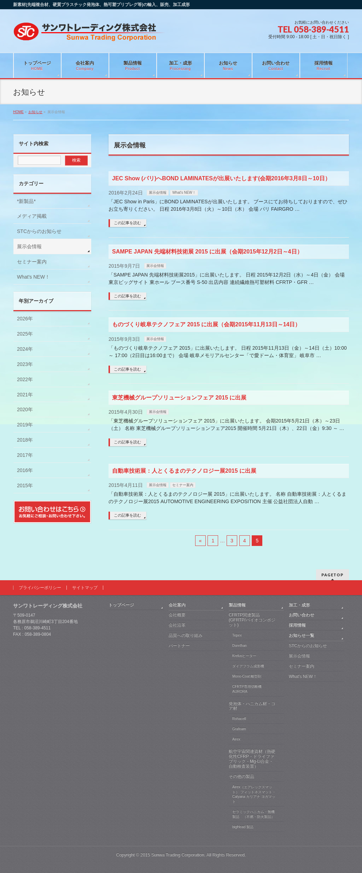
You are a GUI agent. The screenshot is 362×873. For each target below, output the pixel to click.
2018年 (25, 440)
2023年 (25, 364)
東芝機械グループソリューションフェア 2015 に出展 (179, 398)
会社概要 (177, 614)
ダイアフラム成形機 (248, 666)
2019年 (25, 424)
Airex (236, 739)
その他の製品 (241, 776)
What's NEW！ (183, 192)
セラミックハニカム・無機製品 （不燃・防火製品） (253, 814)
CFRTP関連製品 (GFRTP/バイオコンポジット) (252, 619)
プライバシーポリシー (40, 588)
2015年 (25, 485)
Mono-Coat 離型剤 (246, 676)
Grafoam (239, 729)
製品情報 (237, 605)
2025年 (25, 334)
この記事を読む (127, 223)
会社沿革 (177, 625)
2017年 (25, 455)
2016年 (25, 470)
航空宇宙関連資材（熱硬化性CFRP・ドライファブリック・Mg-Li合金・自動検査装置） (252, 759)
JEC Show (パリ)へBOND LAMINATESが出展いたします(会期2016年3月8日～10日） (221, 178)
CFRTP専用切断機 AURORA (247, 689)
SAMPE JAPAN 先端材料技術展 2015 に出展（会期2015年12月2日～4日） (207, 252)
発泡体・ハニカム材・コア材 (252, 706)
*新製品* (26, 201)
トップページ (121, 605)
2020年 (25, 409)
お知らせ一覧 (301, 635)
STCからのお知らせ (39, 231)
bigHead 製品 (242, 827)
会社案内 (177, 605)
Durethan (239, 645)
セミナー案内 (182, 485)
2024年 (25, 349)
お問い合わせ (301, 614)
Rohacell (239, 719)
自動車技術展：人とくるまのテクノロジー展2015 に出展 (184, 471)
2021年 (25, 394)
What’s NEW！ (303, 676)
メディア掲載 (32, 216)
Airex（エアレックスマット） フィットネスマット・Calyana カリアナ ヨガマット (254, 794)
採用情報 (297, 625)
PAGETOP (332, 574)
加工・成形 (299, 605)
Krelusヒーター (244, 656)
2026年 (25, 318)
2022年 (25, 379)
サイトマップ (85, 588)
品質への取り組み (186, 635)
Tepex (237, 635)
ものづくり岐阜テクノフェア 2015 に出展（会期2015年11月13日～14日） (206, 324)
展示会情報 (158, 192)
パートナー (179, 645)
